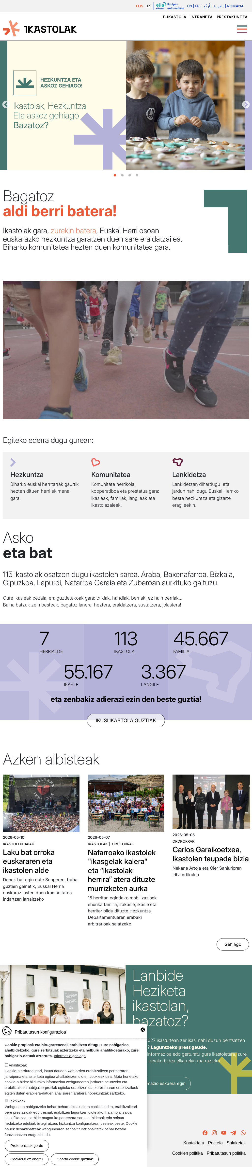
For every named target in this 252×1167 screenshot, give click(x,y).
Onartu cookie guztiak (75, 1159)
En (189, 6)
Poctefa (215, 1142)
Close (143, 1030)
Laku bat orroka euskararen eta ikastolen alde (29, 861)
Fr (197, 6)
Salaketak (236, 1142)
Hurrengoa (246, 105)
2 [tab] (122, 175)
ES (149, 6)
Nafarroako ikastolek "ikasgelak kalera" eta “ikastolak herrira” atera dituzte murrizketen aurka (122, 870)
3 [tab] (129, 175)
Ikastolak (98, 844)
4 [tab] (137, 175)
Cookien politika (187, 1153)
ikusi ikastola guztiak (126, 720)
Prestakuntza (232, 17)
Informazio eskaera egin (162, 1083)
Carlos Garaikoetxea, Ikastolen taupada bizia (211, 854)
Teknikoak (17, 1101)
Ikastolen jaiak (18, 844)
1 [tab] (114, 175)
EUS (139, 6)
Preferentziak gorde (27, 1145)
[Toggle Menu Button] (242, 27)
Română (235, 6)
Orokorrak (123, 844)
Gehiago (232, 944)
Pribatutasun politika (226, 1153)
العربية (218, 6)
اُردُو (207, 6)
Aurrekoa (6, 105)
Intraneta (201, 17)
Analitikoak (18, 1065)
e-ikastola (174, 17)
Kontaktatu (193, 1142)
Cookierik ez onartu (27, 1159)
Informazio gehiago (70, 1056)
